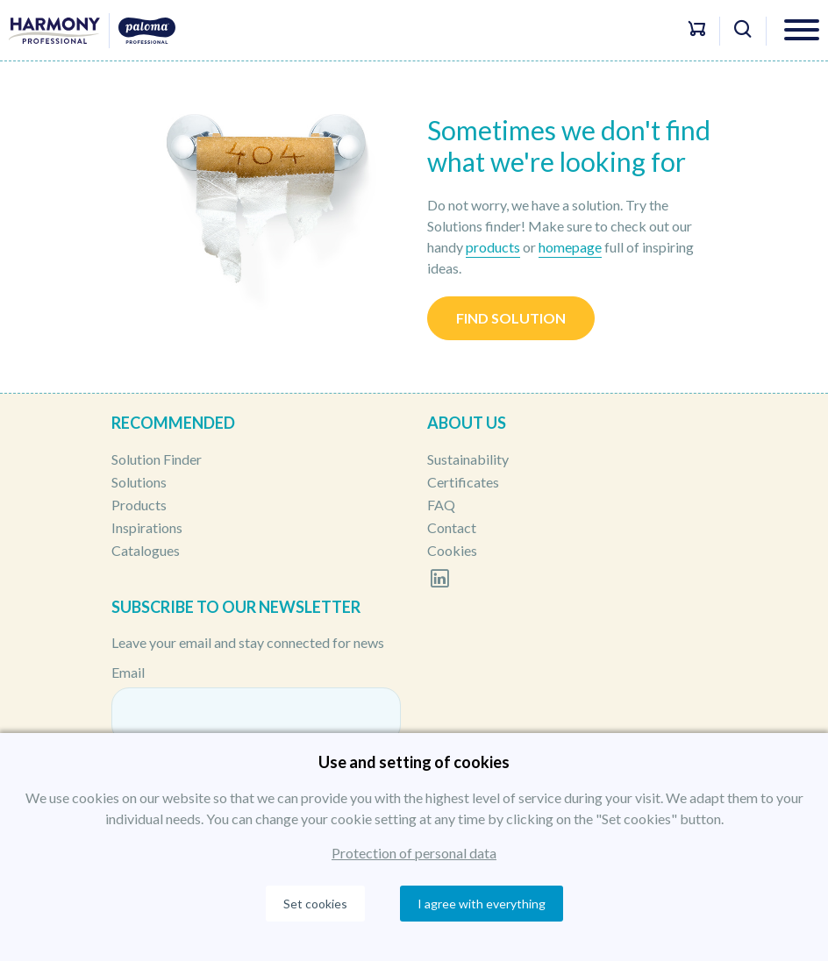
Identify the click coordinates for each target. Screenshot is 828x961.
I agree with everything (482, 903)
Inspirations (146, 527)
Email (128, 672)
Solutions (139, 481)
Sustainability (468, 459)
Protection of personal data (414, 852)
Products (139, 504)
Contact (451, 527)
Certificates (463, 481)
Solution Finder (156, 459)
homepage (570, 246)
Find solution (511, 318)
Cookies (452, 550)
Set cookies (315, 903)
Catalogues (145, 550)
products (493, 246)
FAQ (441, 504)
